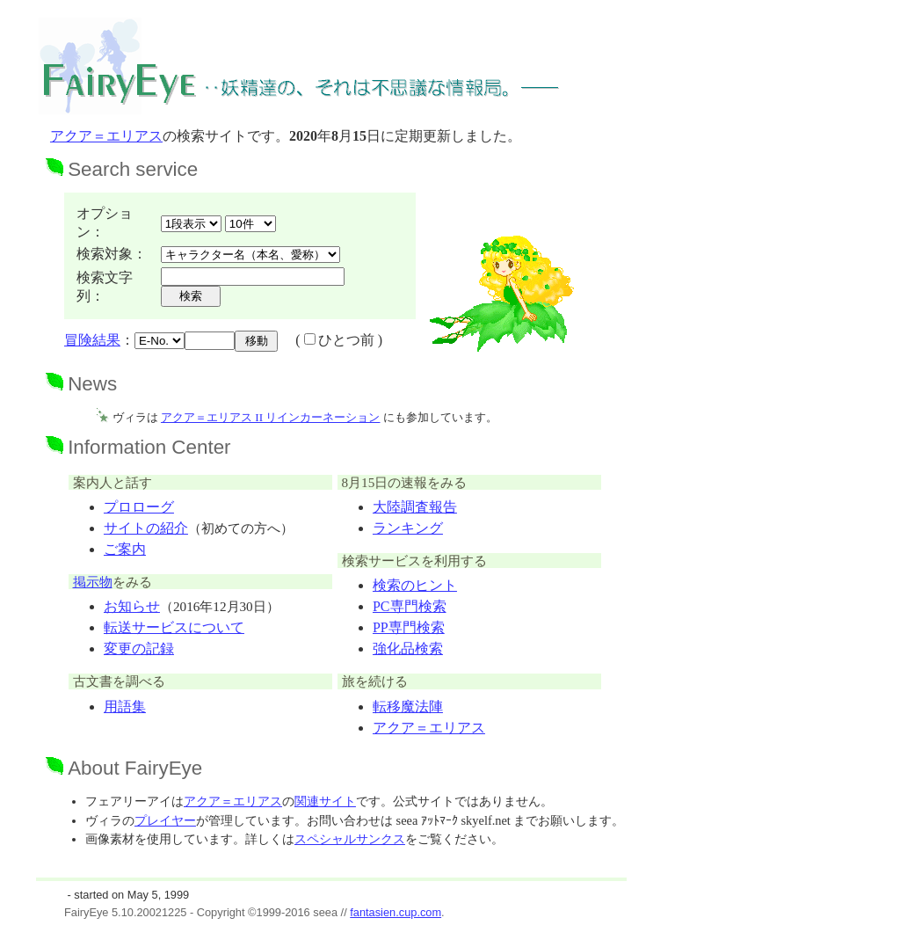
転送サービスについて (174, 627)
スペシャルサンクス (349, 839)
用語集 (125, 706)
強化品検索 (408, 648)
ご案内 (125, 549)
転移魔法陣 (408, 706)
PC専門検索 (409, 606)
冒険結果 (92, 339)
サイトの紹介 (146, 528)
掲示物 (92, 581)
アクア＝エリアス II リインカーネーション (271, 417)
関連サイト (325, 801)
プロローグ (139, 506)
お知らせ (132, 606)
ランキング (408, 528)
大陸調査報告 (415, 506)
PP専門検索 (409, 627)
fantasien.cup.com (395, 912)
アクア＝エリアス (106, 135)
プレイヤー (165, 820)
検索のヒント (415, 585)
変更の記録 (139, 648)
